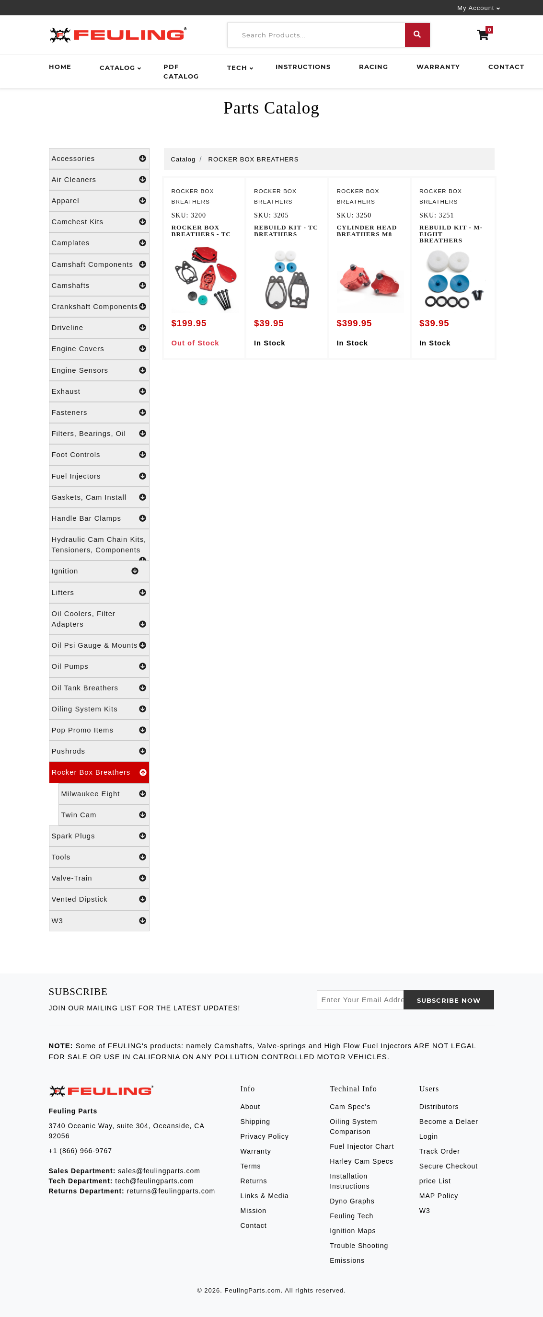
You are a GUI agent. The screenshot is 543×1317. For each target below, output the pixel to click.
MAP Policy (438, 1196)
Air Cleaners (99, 179)
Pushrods (99, 751)
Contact (506, 66)
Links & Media (265, 1196)
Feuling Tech (351, 1216)
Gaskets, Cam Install (99, 497)
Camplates (99, 243)
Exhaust (99, 391)
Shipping (256, 1121)
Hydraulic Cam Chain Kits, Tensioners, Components (99, 548)
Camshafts (99, 285)
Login (428, 1136)
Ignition (95, 571)
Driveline (99, 327)
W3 (99, 921)
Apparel (99, 200)
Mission (253, 1210)
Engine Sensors (99, 370)
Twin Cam (104, 815)
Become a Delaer (448, 1121)
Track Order (439, 1151)
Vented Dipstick (99, 899)
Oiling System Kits (99, 709)
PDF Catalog (181, 71)
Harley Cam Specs (361, 1161)
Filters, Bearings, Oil (99, 433)
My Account (475, 7)
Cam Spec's (350, 1107)
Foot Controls (99, 454)
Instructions (303, 66)
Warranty (438, 66)
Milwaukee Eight (104, 794)
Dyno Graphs (352, 1201)
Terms (251, 1166)
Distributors (439, 1107)
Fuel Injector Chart (362, 1146)
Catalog (117, 67)
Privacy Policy (265, 1136)
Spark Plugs (99, 836)
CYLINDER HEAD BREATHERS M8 (367, 230)
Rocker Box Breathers (99, 772)
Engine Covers (99, 349)
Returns (254, 1181)
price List (435, 1181)
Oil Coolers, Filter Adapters (99, 620)
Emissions (347, 1260)
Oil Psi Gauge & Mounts (99, 645)
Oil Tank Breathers (99, 688)
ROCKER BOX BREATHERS (253, 159)
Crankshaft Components (99, 306)
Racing (373, 66)
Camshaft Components (99, 264)
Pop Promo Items (99, 730)
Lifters (99, 592)
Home (60, 66)
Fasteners (99, 412)
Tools (99, 857)
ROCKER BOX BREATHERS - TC (201, 230)
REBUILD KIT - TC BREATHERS (286, 230)
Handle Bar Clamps (99, 518)
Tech (237, 67)
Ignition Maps (353, 1231)
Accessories (99, 158)
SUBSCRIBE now (449, 1000)
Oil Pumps (99, 666)
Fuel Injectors (99, 476)
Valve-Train (99, 878)
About (251, 1107)
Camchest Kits (99, 222)
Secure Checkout (448, 1166)
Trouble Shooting (359, 1245)
